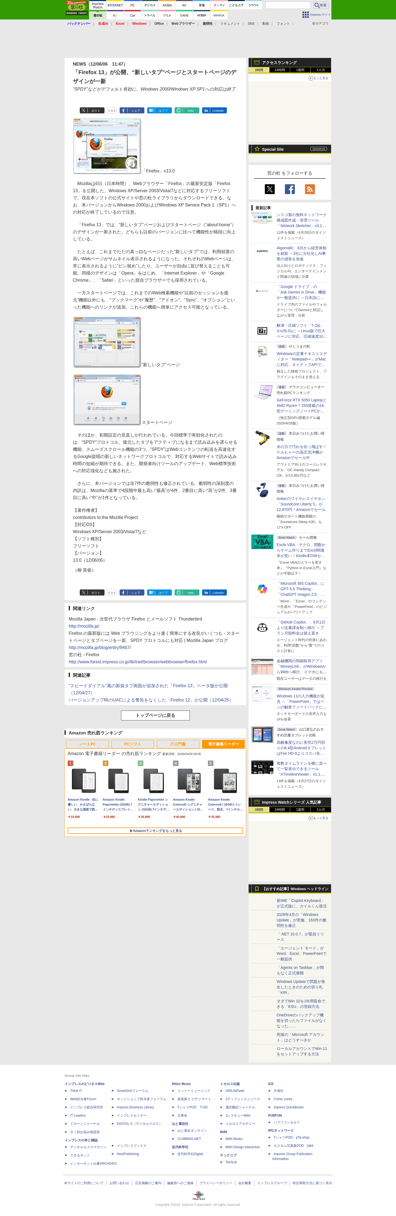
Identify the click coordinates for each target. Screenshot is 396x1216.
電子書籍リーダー (223, 744)
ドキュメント (230, 24)
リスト (111, 110)
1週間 (300, 70)
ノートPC (87, 744)
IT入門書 (177, 744)
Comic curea (283, 1099)
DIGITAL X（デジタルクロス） (139, 1124)
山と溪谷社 (180, 1124)
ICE (271, 1084)
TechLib (231, 1162)
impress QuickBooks (289, 1107)
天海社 (279, 1091)
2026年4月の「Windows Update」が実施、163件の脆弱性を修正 (301, 920)
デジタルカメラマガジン (88, 1147)
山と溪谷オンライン (192, 1131)
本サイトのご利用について (84, 1183)
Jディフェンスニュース (243, 1099)
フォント (283, 24)
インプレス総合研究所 (86, 1107)
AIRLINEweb (235, 1091)
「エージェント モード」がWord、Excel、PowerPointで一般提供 (301, 953)
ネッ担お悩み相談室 (85, 1132)
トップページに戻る (155, 715)
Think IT (76, 1091)
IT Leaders (78, 1115)
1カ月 (321, 70)
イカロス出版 (230, 1084)
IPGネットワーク (281, 1131)
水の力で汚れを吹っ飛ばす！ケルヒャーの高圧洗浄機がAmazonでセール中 (302, 452)
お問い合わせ (119, 1183)
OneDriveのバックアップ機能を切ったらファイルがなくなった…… (302, 1020)
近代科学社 (180, 1147)
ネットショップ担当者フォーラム (141, 1099)
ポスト (95, 110)
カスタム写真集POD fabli (293, 1146)
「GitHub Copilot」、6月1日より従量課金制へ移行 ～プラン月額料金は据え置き (301, 627)
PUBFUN (275, 1115)
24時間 (279, 70)
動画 (265, 24)
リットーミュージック (193, 1091)
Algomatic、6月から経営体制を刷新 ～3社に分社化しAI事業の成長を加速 (301, 253)
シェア (135, 110)
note (191, 110)
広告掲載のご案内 (148, 1183)
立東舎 (182, 1115)
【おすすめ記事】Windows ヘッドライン (295, 889)
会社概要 (244, 1183)
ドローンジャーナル (85, 1124)
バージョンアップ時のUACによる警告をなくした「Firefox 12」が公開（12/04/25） (151, 700)
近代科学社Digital (190, 1154)
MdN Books (234, 1139)
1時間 (259, 70)
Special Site (273, 149)
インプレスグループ (272, 1183)
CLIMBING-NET (189, 1139)
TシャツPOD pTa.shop (291, 1137)
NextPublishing (128, 1154)
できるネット (80, 1155)
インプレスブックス (132, 1146)
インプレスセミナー (132, 1115)
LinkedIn (218, 110)
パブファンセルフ (287, 1122)
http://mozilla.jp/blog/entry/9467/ (100, 647)
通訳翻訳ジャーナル (240, 1107)
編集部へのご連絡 (180, 1183)
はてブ (163, 110)
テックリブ (228, 1155)
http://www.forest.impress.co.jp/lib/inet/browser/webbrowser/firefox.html (138, 661)
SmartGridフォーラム (132, 1091)
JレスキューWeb (238, 1115)
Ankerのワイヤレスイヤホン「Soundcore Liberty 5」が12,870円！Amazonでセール (301, 504)
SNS (251, 24)
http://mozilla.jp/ (84, 626)
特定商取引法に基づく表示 (312, 1183)
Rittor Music (181, 1084)
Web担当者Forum (83, 1099)
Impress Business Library (135, 1107)
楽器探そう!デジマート (194, 1099)
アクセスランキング (279, 62)
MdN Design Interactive (243, 1147)
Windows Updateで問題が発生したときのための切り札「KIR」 (301, 987)
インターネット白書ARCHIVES (93, 1163)
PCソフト (132, 744)
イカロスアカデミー (240, 1124)
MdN (223, 1132)
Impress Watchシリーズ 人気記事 (291, 802)
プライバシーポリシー (215, 1183)
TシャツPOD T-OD (192, 1107)
